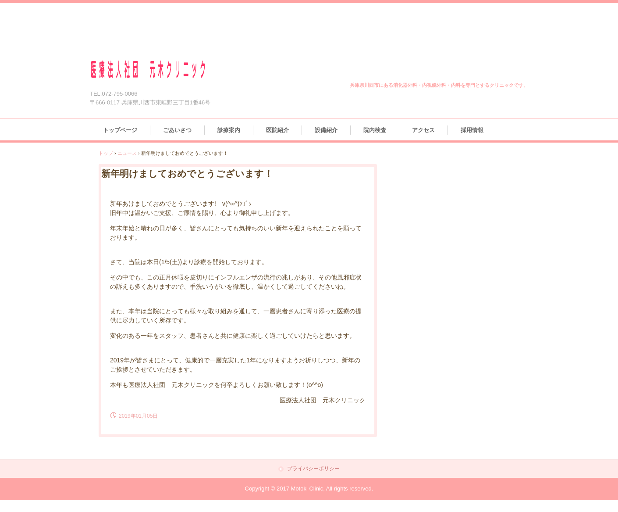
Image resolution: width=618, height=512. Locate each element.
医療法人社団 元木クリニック (158, 69)
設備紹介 (326, 130)
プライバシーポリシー (313, 469)
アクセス (423, 130)
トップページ (120, 130)
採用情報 (472, 130)
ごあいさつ (177, 130)
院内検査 (374, 130)
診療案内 (228, 130)
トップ (106, 153)
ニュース (127, 153)
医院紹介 (277, 130)
